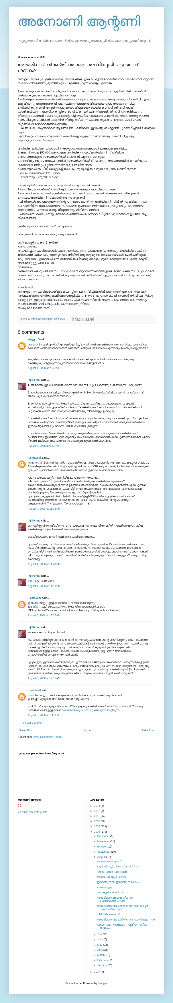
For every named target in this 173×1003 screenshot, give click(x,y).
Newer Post (26, 730)
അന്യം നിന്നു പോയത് (111, 876)
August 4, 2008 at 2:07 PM (43, 368)
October (102, 846)
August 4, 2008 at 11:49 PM (44, 564)
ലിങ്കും (37, 606)
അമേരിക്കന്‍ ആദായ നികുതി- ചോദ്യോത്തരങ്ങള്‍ (114, 899)
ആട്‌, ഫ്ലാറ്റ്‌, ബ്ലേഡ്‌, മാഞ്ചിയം (117, 866)
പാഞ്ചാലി (34, 457)
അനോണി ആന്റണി (79, 21)
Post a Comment (33, 722)
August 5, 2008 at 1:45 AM (43, 715)
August (101, 857)
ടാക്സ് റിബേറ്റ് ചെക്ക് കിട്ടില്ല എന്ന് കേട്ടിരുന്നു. (91, 710)
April (100, 949)
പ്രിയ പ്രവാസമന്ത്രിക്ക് (111, 871)
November (103, 841)
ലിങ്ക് (30, 581)
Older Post (148, 730)
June (100, 939)
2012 (97, 811)
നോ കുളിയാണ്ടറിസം (109, 892)
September (104, 851)
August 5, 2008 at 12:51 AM (44, 678)
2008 (97, 831)
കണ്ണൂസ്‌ (33, 339)
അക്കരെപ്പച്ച (104, 887)
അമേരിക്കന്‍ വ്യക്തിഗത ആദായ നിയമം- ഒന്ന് (125, 919)
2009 (97, 826)
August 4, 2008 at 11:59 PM (44, 586)
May (100, 944)
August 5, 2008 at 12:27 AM (44, 615)
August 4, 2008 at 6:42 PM (43, 445)
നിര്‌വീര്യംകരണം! (108, 914)
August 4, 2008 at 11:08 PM (44, 508)
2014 (97, 805)
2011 (97, 816)
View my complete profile (32, 812)
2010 (97, 821)
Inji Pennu (34, 380)
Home (87, 730)
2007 (97, 971)
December (103, 836)
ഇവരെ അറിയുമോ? (109, 861)
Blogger (102, 983)
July (100, 934)
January (102, 965)
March (101, 955)
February (102, 960)
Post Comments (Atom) (48, 736)
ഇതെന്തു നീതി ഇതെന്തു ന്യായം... (118, 882)
